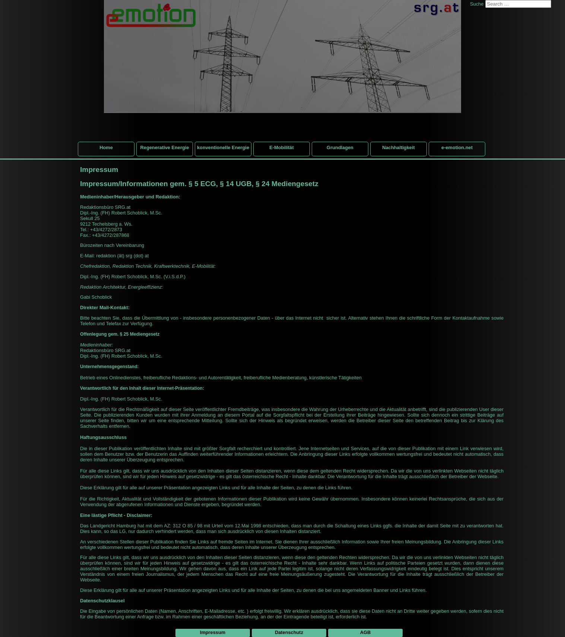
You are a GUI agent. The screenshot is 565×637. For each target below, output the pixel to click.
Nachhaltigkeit (398, 147)
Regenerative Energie (164, 147)
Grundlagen (340, 147)
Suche (476, 4)
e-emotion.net (457, 147)
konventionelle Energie (223, 147)
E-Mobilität (281, 147)
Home (106, 147)
